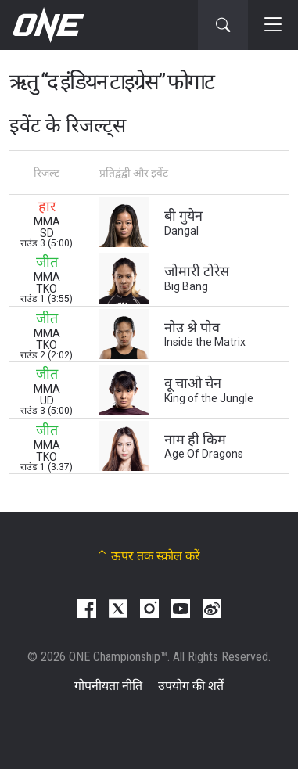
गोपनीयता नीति (108, 685)
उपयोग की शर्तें (191, 685)
